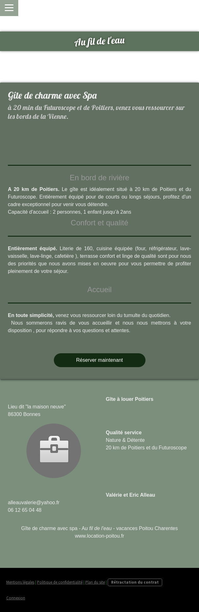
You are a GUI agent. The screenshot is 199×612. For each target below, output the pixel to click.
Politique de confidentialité (59, 582)
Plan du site (95, 582)
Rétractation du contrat (135, 582)
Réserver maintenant (99, 360)
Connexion (15, 597)
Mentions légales (20, 582)
